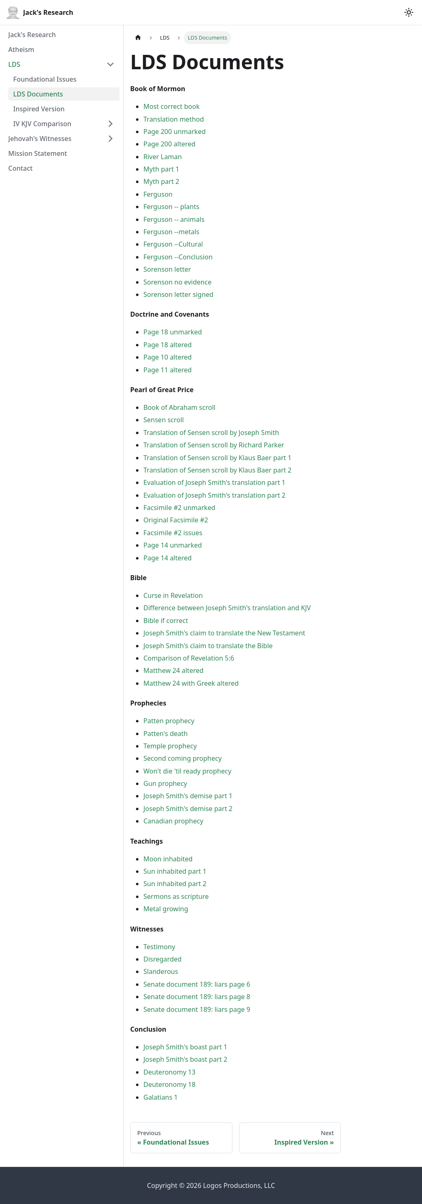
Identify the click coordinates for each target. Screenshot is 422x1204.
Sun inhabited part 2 (174, 883)
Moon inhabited (167, 858)
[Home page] (138, 37)
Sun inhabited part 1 (174, 871)
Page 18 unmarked (172, 331)
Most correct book (171, 106)
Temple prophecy (170, 745)
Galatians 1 (160, 1097)
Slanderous (160, 971)
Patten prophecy (169, 720)
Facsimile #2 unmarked (179, 507)
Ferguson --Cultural (173, 244)
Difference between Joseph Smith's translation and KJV (227, 607)
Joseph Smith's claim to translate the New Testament (224, 632)
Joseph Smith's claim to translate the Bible (208, 645)
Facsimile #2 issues (172, 532)
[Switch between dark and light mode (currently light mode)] (408, 12)
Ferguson (158, 194)
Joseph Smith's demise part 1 (187, 795)
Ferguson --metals (171, 231)
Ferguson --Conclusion (178, 256)
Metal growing (165, 908)
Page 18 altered (167, 344)
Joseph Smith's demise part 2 (187, 808)
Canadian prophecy (173, 820)
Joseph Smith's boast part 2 (185, 1059)
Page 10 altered (167, 357)
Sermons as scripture (176, 896)
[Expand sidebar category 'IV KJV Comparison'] (110, 123)
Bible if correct (165, 620)
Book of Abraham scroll (179, 407)
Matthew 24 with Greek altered (191, 683)
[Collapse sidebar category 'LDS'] (110, 64)
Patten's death (165, 733)
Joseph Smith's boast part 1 (185, 1046)
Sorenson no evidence (177, 282)
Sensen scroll (163, 419)
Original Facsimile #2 (175, 519)
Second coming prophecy (182, 758)
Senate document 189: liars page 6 (196, 984)
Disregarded (162, 959)
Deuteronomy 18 (169, 1084)
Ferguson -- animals (173, 219)
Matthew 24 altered (173, 670)
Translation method (173, 119)
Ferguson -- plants (171, 206)
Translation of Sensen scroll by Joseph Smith (211, 432)
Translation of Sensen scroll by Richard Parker (213, 444)
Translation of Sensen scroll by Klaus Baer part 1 (217, 457)
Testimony (159, 946)
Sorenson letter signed (178, 294)
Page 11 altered (167, 369)
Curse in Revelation (173, 595)
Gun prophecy (165, 783)
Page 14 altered (167, 557)
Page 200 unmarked (174, 131)
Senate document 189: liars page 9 (196, 1009)
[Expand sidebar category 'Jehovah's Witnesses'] (110, 138)
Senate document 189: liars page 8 (196, 996)
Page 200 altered (169, 143)
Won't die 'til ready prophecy (187, 771)
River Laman (162, 156)
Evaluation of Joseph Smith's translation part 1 (214, 482)
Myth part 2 (161, 181)
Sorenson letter (167, 269)
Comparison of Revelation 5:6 (188, 658)
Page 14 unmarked (172, 545)
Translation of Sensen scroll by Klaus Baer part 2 (217, 470)
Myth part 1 (161, 169)
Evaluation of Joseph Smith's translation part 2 (214, 495)
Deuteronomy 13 (169, 1072)
